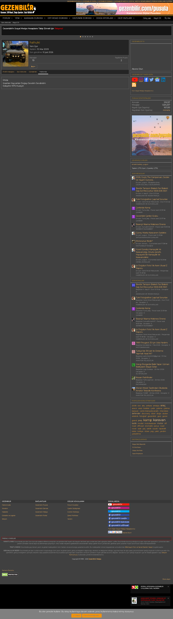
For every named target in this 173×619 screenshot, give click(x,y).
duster (165, 414)
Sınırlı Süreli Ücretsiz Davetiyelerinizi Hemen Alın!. (153, 601)
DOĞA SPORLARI (104, 18)
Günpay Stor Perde (137, 450)
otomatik (149, 426)
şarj (144, 429)
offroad (140, 426)
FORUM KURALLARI (158, 1)
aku (143, 406)
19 (33, 60)
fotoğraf (142, 416)
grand (134, 420)
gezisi (164, 416)
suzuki (155, 429)
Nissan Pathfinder (144, 377)
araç (163, 405)
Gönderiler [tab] (33, 72)
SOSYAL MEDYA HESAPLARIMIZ (140, 1)
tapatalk (162, 429)
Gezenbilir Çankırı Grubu (147, 216)
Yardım (69, 519)
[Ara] (167, 18)
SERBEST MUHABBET (144, 229)
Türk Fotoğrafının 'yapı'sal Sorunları (152, 199)
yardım (163, 431)
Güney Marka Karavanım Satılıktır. (151, 233)
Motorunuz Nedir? (144, 241)
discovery (146, 414)
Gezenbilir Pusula (41, 505)
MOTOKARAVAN (142, 347)
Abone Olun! (119, 533)
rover (134, 429)
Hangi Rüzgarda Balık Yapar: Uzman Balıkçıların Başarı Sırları (152, 365)
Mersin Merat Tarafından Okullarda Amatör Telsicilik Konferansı (151, 389)
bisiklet (146, 408)
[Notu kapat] (168, 587)
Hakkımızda (6, 505)
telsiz (134, 431)
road (162, 426)
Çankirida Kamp (143, 207)
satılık (149, 429)
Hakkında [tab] (43, 72)
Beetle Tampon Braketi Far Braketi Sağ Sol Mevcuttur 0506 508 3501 (152, 189)
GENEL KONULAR (143, 262)
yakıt (157, 431)
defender (136, 413)
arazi (140, 408)
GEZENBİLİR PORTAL (90, 1)
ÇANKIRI (139, 212)
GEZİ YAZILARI (125, 18)
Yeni (17, 18)
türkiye (140, 431)
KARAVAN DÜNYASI (33, 18)
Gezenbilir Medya (41, 512)
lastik (134, 423)
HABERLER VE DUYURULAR (147, 204)
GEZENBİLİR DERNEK (105, 1)
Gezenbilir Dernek (41, 508)
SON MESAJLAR (138, 173)
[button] (11, 18)
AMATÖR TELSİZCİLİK (144, 360)
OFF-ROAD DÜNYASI (58, 18)
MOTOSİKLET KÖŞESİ (144, 246)
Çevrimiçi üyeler (139, 160)
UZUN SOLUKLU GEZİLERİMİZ (148, 185)
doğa (158, 414)
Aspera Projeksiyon (137, 453)
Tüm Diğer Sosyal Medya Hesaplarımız (121, 529)
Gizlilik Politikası (73, 512)
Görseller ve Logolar (8, 515)
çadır (153, 408)
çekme (159, 408)
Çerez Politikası (72, 515)
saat (139, 429)
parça (156, 426)
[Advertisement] (151, 476)
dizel (153, 414)
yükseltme (136, 434)
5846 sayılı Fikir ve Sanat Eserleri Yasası (139, 547)
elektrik (135, 416)
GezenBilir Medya (95, 559)
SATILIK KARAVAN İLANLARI (147, 237)
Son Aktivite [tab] (21, 72)
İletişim (4, 519)
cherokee (164, 411)
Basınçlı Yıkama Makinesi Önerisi (151, 224)
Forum (6, 18)
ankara (149, 406)
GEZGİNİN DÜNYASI (82, 18)
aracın (134, 408)
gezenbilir (152, 416)
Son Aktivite (6, 22)
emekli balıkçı (137, 164)
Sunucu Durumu (8, 570)
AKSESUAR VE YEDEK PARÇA (147, 196)
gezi (159, 416)
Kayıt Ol (16, 22)
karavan (159, 420)
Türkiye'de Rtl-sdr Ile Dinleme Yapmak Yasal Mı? (149, 352)
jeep (140, 420)
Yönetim (5, 508)
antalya (156, 406)
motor (160, 423)
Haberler (5, 512)
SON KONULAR (138, 281)
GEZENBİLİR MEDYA (121, 1)
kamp (147, 420)
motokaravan (150, 423)
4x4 (139, 406)
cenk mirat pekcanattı (149, 411)
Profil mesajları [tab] (8, 72)
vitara (147, 431)
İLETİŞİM (169, 1)
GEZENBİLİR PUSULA (74, 1)
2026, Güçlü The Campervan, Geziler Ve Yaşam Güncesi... (152, 178)
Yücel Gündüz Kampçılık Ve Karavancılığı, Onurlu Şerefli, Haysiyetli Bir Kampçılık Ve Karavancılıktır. (148, 253)
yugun (145, 164)
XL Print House (136, 447)
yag (152, 431)
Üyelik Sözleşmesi (73, 508)
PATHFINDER (141, 384)
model (140, 423)
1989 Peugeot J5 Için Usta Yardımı (152, 342)
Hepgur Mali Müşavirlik (138, 444)
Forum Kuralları (72, 505)
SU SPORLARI (141, 374)
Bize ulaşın (166, 579)
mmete (166, 110)
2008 (134, 406)
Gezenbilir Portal (41, 515)
